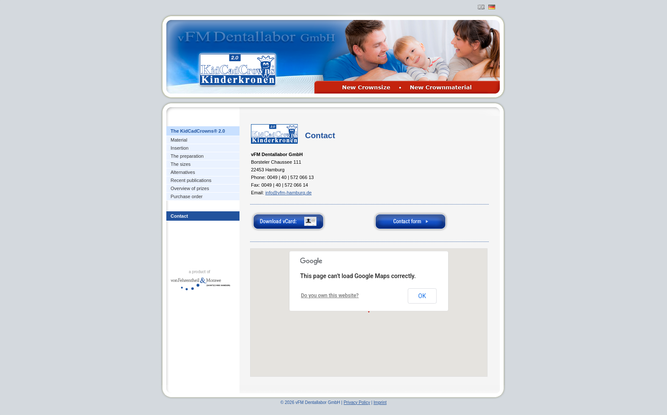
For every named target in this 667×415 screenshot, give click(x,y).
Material (179, 139)
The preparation (187, 156)
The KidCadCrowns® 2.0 (198, 131)
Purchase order (186, 196)
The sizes (181, 164)
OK (422, 296)
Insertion (179, 148)
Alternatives (183, 172)
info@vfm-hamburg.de (288, 192)
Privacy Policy (357, 402)
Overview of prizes (190, 188)
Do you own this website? (330, 295)
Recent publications (191, 180)
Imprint (380, 402)
